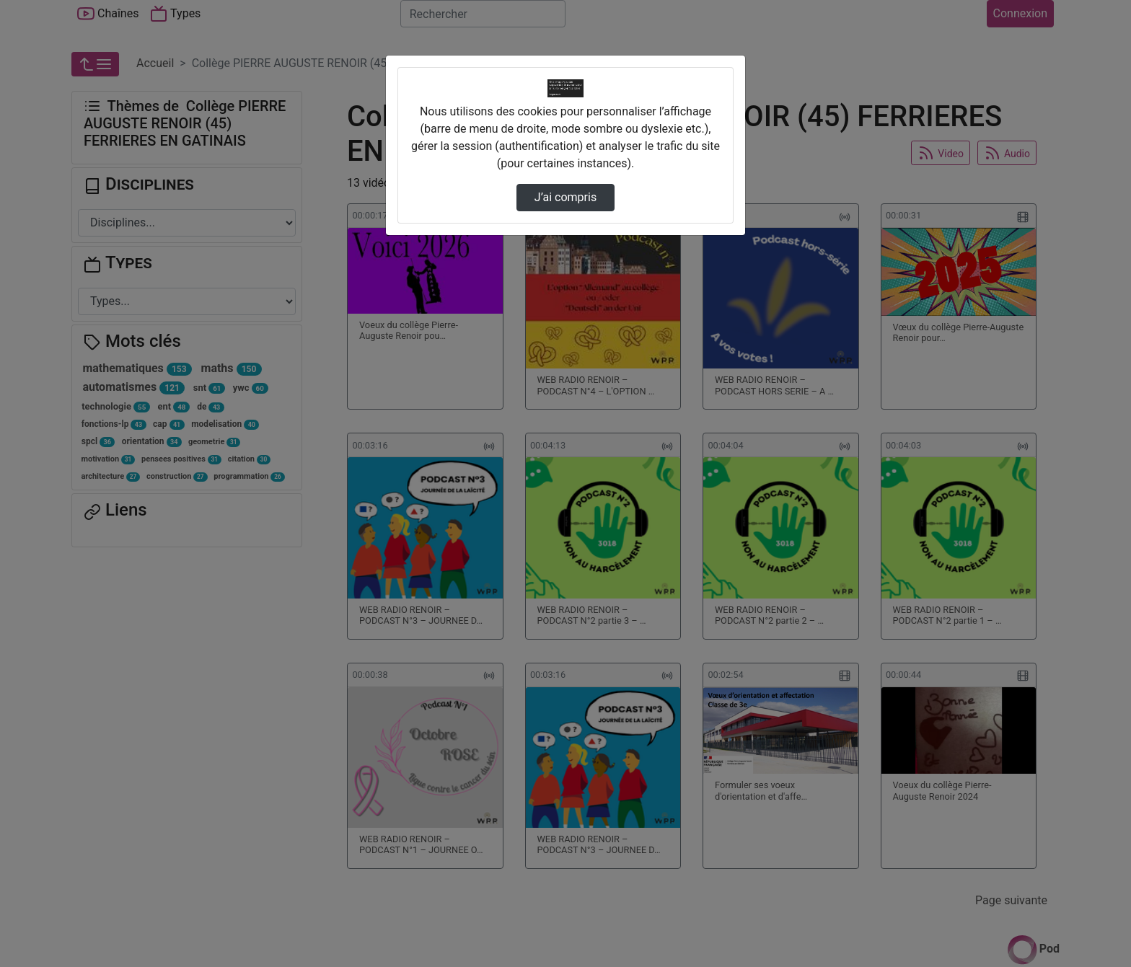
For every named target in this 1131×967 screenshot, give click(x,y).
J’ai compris (565, 197)
